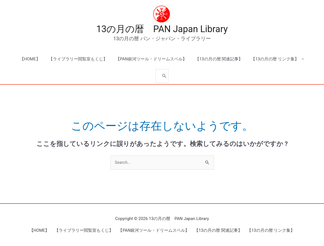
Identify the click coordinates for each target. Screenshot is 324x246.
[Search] (164, 75)
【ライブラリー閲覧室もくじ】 (78, 59)
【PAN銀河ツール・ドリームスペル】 (151, 59)
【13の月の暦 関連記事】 (219, 59)
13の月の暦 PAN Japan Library (162, 29)
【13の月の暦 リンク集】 (275, 59)
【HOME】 (30, 59)
